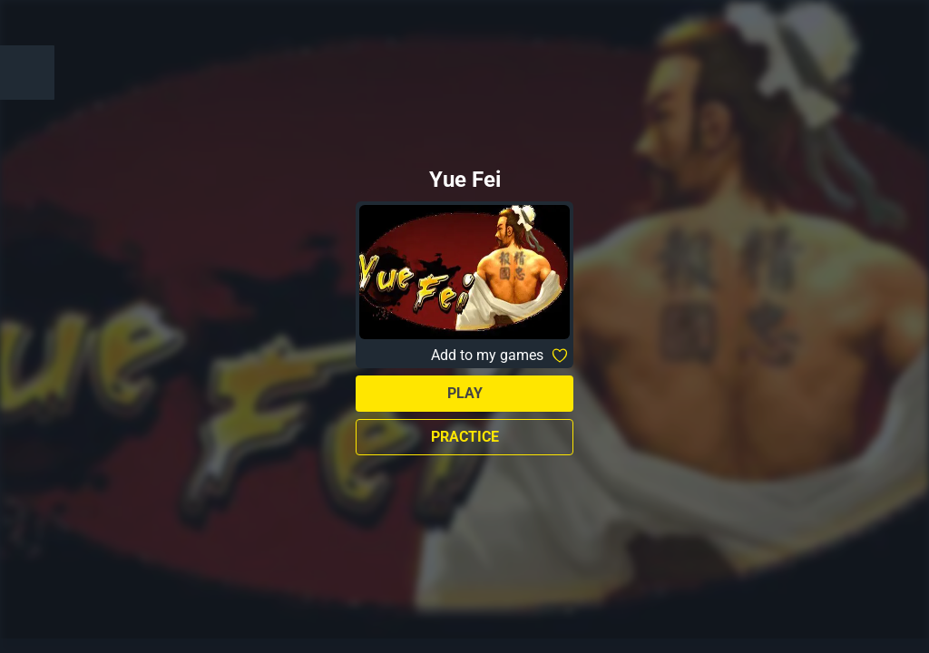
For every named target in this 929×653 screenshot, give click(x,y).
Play (465, 393)
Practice (465, 436)
